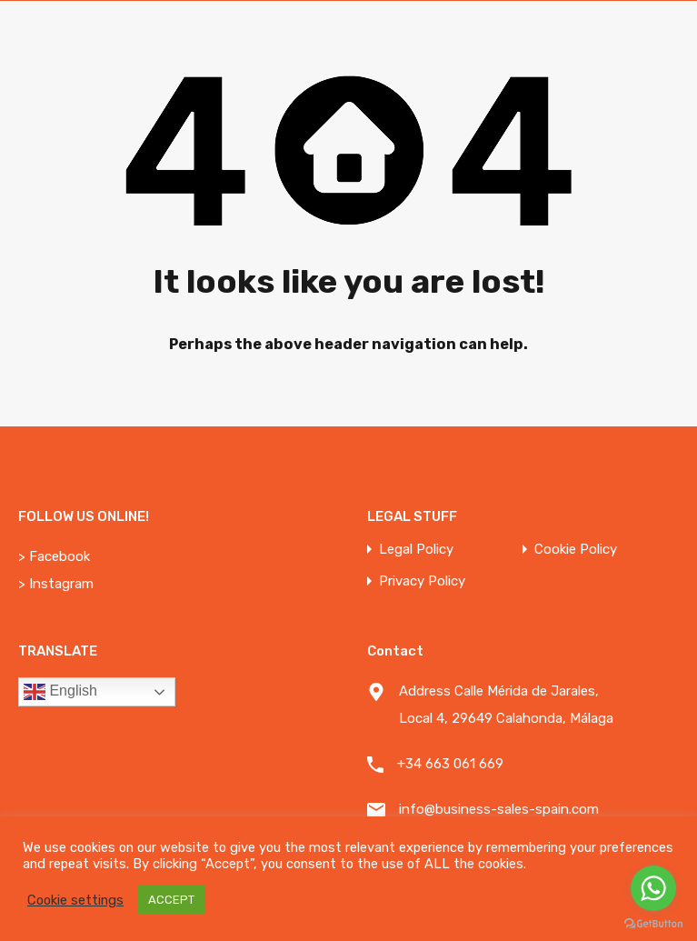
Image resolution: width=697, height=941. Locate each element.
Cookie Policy (575, 549)
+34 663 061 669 (450, 764)
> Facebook (54, 556)
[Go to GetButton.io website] (653, 922)
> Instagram (56, 584)
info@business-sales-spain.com (499, 809)
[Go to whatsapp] (653, 888)
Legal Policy (416, 549)
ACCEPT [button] (171, 899)
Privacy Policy (422, 581)
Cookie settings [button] (75, 900)
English (60, 692)
